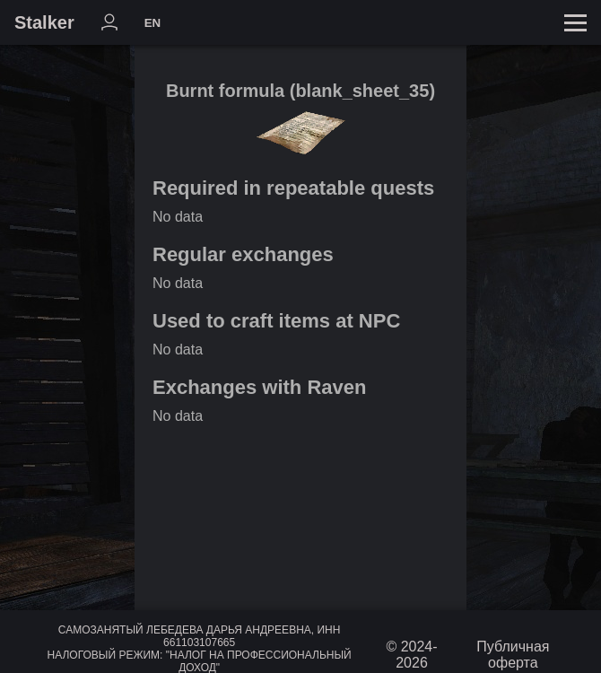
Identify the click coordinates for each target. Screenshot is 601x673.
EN (152, 23)
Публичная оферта (512, 654)
